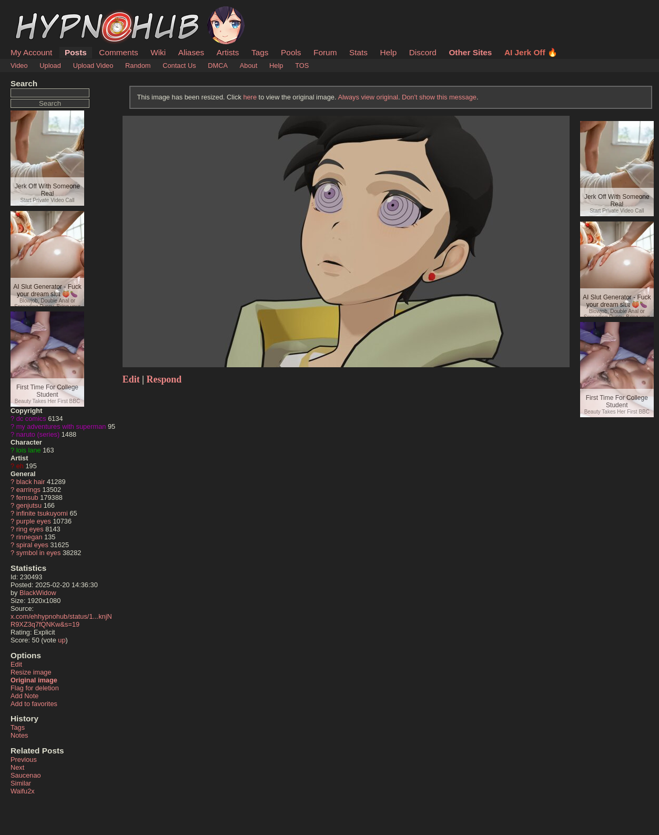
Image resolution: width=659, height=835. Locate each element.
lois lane (28, 450)
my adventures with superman (61, 426)
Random (137, 65)
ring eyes (30, 529)
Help (388, 52)
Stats (358, 52)
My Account (31, 52)
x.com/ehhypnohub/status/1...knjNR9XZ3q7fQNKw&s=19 (61, 620)
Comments (118, 52)
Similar (21, 783)
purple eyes (33, 521)
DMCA (218, 65)
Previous (24, 759)
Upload (50, 65)
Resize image (31, 672)
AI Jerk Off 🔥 (530, 52)
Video (19, 65)
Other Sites (470, 52)
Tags (259, 52)
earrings (28, 490)
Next (17, 767)
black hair (30, 482)
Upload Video (93, 65)
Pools (291, 52)
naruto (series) (38, 434)
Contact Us (179, 65)
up (61, 640)
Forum (325, 52)
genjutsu (29, 505)
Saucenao (26, 775)
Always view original (368, 97)
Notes (19, 735)
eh (20, 466)
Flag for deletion (35, 688)
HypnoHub (39, 12)
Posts (76, 52)
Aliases (191, 52)
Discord (423, 52)
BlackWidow (37, 593)
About (248, 65)
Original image (34, 680)
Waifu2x (23, 791)
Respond (164, 379)
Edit (16, 664)
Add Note (24, 696)
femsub (27, 497)
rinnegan (29, 537)
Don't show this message (439, 97)
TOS (302, 65)
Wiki (158, 52)
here (250, 97)
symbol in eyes (38, 553)
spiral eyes (32, 545)
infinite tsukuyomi (42, 513)
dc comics (31, 418)
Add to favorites (34, 704)
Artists (228, 52)
